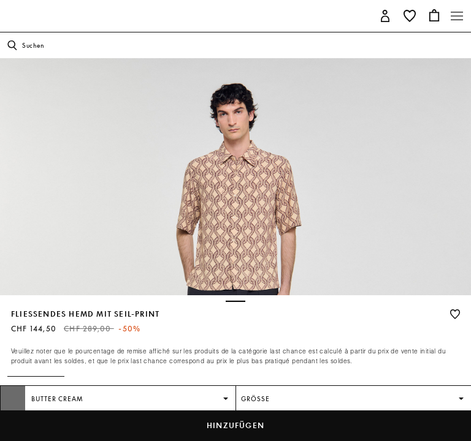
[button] (385, 15)
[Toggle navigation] (457, 16)
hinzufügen (235, 425)
